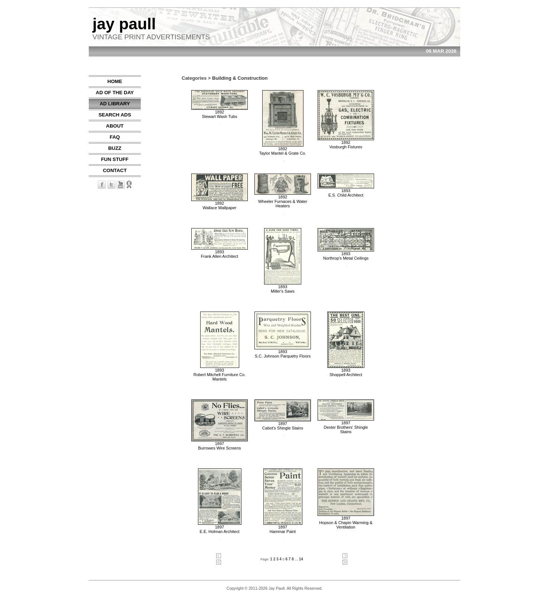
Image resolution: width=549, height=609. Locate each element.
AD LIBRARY (115, 103)
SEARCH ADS (114, 115)
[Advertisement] (438, 186)
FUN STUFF (115, 159)
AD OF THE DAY (115, 92)
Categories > (196, 78)
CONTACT (115, 170)
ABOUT (114, 126)
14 (301, 559)
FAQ (115, 137)
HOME (114, 81)
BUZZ (114, 148)
